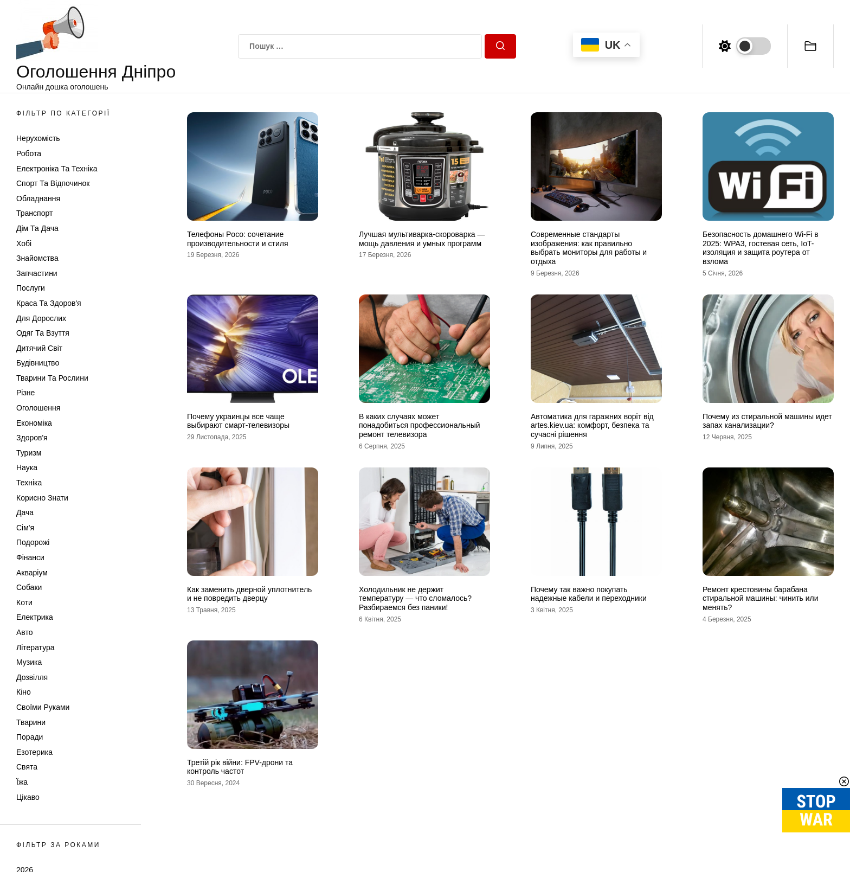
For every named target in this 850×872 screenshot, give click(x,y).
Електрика (34, 617)
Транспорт (34, 213)
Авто (24, 632)
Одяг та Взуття (42, 333)
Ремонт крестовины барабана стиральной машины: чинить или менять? (761, 598)
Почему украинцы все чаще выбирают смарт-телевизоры (238, 421)
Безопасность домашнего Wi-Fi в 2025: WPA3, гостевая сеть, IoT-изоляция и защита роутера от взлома (761, 248)
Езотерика (34, 752)
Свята (26, 766)
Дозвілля (32, 677)
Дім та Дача (37, 228)
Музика (29, 662)
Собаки (29, 587)
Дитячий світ (39, 348)
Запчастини (36, 273)
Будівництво (37, 362)
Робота (28, 153)
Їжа (22, 782)
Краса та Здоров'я (48, 303)
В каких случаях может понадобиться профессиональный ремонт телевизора (419, 425)
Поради (29, 737)
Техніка (29, 482)
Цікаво (28, 797)
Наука (26, 467)
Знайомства (37, 258)
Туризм (28, 452)
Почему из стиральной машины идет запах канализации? (767, 421)
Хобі (23, 243)
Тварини (31, 722)
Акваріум (32, 572)
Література (35, 647)
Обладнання (38, 198)
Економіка (34, 423)
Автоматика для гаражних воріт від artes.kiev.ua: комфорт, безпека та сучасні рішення (592, 425)
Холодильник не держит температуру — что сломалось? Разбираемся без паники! (415, 598)
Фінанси (30, 557)
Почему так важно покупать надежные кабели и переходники (589, 594)
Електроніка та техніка (56, 168)
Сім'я (25, 527)
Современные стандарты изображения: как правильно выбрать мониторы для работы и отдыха (589, 248)
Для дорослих (41, 318)
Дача (25, 512)
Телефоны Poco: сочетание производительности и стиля (237, 239)
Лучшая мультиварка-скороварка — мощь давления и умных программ (422, 239)
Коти (24, 602)
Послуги (30, 288)
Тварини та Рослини (52, 378)
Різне (25, 392)
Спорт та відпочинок (52, 183)
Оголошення (38, 407)
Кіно (23, 692)
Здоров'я (32, 437)
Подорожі (32, 542)
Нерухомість (38, 138)
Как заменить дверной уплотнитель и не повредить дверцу (249, 594)
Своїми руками (42, 707)
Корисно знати (42, 497)
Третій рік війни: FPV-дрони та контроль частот (240, 767)
